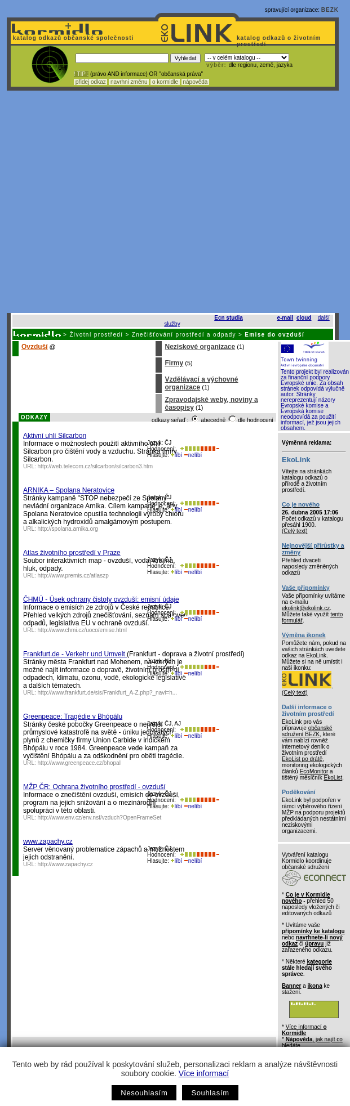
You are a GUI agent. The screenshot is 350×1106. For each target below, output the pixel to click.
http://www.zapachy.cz (65, 864)
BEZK (330, 10)
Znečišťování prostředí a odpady (184, 335)
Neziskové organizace (200, 347)
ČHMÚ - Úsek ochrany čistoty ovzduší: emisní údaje (101, 599)
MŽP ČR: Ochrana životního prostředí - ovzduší (94, 787)
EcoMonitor (314, 771)
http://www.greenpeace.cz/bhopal (79, 763)
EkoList (333, 777)
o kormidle (165, 82)
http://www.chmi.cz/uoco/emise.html (82, 630)
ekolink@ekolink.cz (306, 608)
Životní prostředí (96, 335)
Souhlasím (210, 1093)
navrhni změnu (129, 82)
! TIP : (81, 74)
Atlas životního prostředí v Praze (72, 553)
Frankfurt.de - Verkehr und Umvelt (75, 654)
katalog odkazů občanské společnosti (72, 38)
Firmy (174, 363)
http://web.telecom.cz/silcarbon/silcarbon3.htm (95, 466)
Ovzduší (34, 347)
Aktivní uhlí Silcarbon (54, 436)
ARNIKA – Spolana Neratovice (68, 490)
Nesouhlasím (144, 1093)
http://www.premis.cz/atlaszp (73, 575)
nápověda (195, 82)
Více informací (204, 1073)
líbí (176, 455)
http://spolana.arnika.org (68, 529)
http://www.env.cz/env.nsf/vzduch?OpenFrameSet (100, 817)
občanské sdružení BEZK (307, 731)
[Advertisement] (105, 201)
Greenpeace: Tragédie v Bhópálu (72, 716)
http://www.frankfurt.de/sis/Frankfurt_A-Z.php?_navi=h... (108, 692)
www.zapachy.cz (48, 841)
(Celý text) (295, 531)
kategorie (319, 962)
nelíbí (193, 455)
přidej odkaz (90, 82)
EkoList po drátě (302, 759)
